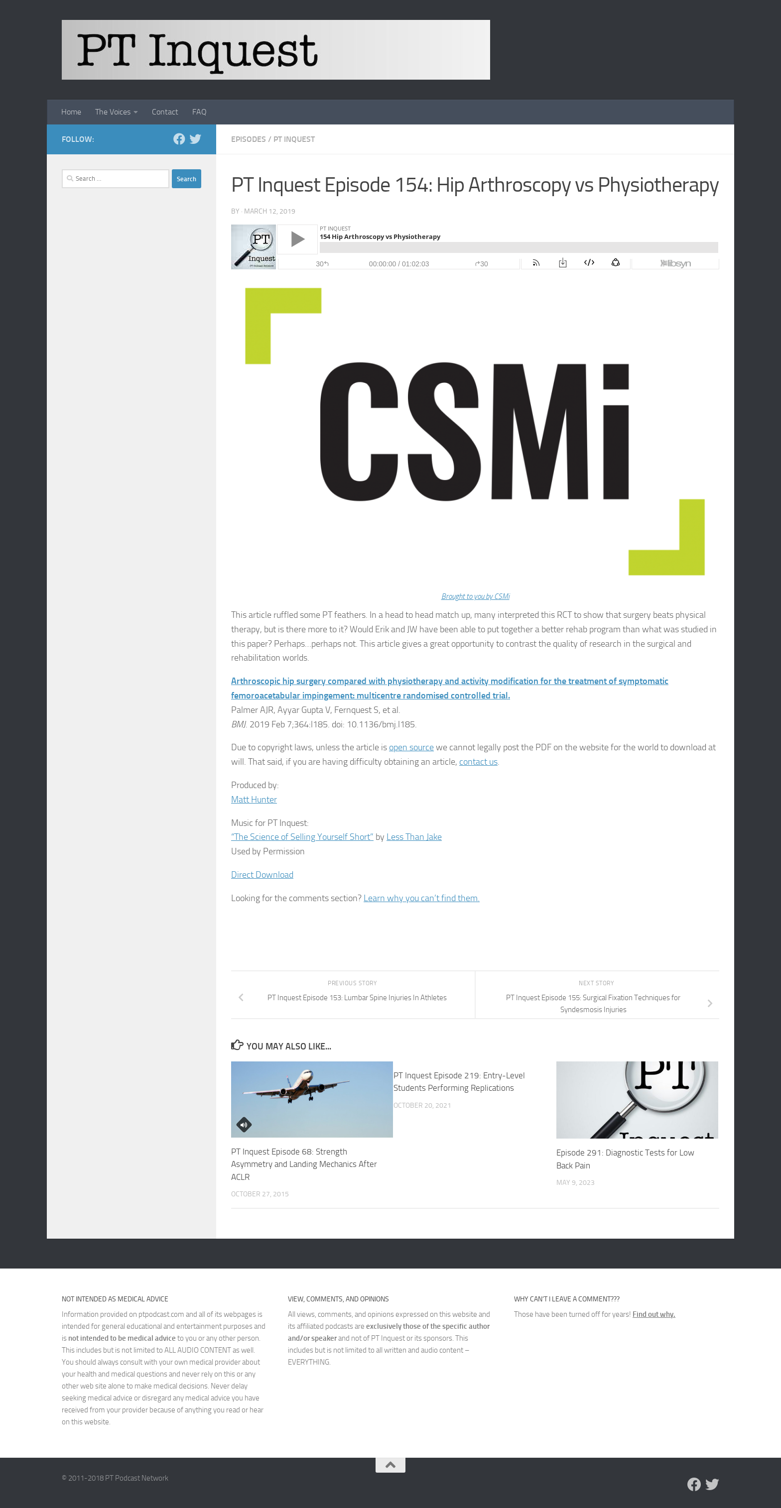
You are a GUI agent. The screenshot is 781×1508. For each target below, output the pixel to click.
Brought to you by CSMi (475, 596)
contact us (478, 761)
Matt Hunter (254, 799)
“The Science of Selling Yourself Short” (302, 836)
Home (71, 111)
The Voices (112, 111)
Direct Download (262, 874)
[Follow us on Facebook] (179, 139)
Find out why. (654, 1314)
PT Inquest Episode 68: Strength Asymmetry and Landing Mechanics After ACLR (304, 1164)
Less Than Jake (414, 836)
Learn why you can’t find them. (422, 898)
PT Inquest (294, 139)
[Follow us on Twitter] (195, 139)
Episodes (248, 139)
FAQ (199, 111)
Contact (165, 111)
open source (411, 747)
